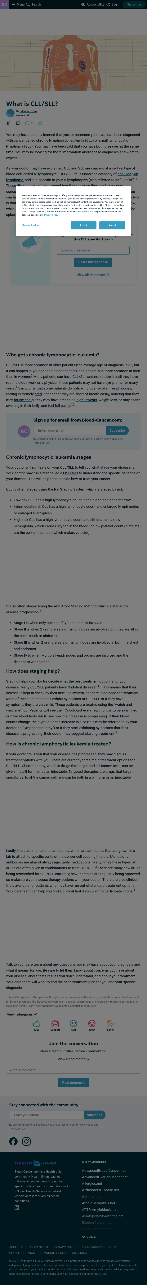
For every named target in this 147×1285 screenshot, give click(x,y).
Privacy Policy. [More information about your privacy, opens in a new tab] (51, 215)
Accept (112, 225)
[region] (73, 211)
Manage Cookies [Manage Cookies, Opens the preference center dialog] (31, 225)
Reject (83, 225)
